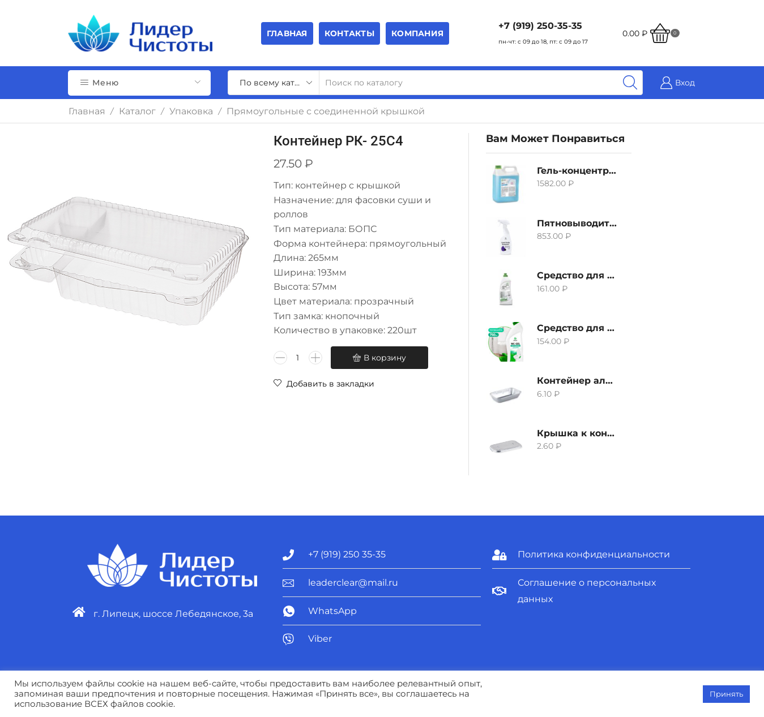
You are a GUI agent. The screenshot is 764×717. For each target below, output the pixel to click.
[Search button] (630, 83)
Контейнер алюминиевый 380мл (577, 380)
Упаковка (191, 111)
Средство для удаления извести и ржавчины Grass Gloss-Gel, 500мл (577, 275)
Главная (287, 33)
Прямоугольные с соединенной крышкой (326, 111)
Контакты (349, 33)
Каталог (137, 111)
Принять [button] (726, 693)
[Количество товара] (298, 358)
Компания (417, 33)
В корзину (385, 358)
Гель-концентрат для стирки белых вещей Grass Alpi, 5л (577, 170)
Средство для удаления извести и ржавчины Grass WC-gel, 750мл (577, 328)
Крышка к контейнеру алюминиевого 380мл (577, 433)
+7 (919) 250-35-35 (540, 25)
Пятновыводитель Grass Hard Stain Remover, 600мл (577, 223)
